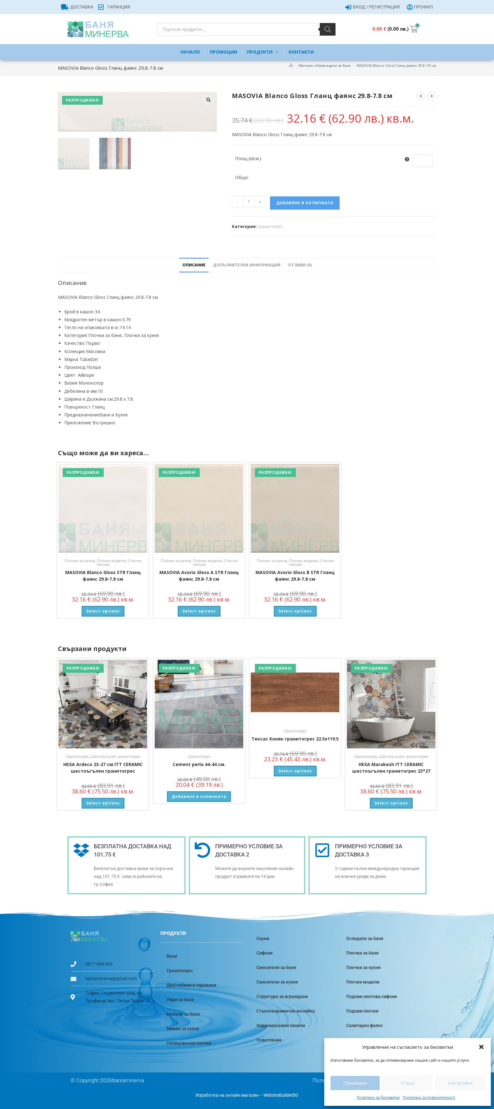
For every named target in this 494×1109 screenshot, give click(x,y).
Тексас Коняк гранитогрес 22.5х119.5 (295, 739)
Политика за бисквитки (378, 1097)
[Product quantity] (249, 201)
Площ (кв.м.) (248, 158)
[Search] (328, 29)
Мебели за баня (183, 1014)
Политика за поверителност (429, 1097)
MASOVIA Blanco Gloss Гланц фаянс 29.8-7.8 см (396, 65)
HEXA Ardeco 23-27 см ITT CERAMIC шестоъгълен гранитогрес (103, 767)
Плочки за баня (362, 952)
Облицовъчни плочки (189, 1043)
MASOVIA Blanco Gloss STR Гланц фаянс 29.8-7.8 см (103, 575)
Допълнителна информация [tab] (246, 265)
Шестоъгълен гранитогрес (115, 756)
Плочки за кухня (79, 560)
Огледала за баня (364, 938)
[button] (481, 1047)
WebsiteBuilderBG (280, 1095)
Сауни (262, 938)
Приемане (355, 1083)
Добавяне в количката (304, 203)
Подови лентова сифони (371, 996)
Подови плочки (362, 1010)
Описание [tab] (193, 265)
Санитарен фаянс (364, 1025)
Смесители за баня (276, 967)
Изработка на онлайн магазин (227, 1095)
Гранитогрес (270, 226)
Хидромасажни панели (280, 1025)
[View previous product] (420, 96)
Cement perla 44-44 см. (199, 764)
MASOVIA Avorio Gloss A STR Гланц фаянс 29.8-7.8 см (199, 575)
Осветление (269, 1039)
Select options (103, 611)
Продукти (263, 52)
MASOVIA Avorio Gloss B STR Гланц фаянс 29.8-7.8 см (295, 575)
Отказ (407, 1083)
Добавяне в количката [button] (199, 796)
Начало (190, 52)
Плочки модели (110, 560)
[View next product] (431, 96)
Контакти (301, 52)
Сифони (264, 952)
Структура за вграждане (282, 996)
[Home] (291, 65)
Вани (172, 956)
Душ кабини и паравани (191, 985)
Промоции (223, 52)
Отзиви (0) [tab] (300, 265)
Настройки (460, 1083)
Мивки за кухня (183, 1028)
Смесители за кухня (277, 981)
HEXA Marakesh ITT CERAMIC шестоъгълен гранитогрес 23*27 (391, 767)
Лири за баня (180, 999)
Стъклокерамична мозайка (285, 1010)
